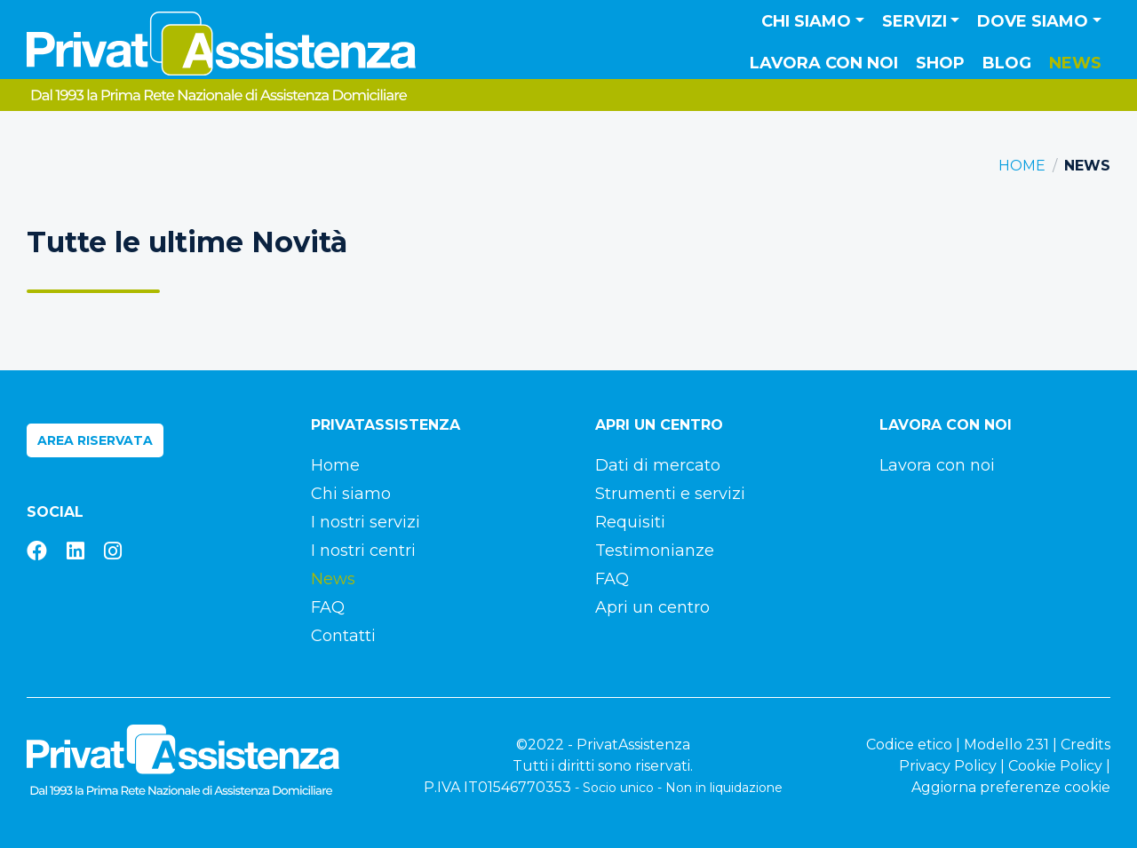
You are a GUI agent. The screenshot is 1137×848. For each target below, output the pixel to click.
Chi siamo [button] (806, 21)
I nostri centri (363, 550)
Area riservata (95, 440)
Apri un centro (652, 607)
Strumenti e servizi (670, 493)
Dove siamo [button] (1032, 21)
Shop (940, 63)
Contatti (343, 636)
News (1075, 63)
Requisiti (630, 522)
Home (1022, 165)
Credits (1085, 744)
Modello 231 (1006, 744)
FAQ (328, 607)
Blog (1006, 63)
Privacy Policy (948, 765)
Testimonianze (654, 550)
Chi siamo (351, 493)
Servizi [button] (914, 21)
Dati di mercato (657, 465)
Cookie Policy (1055, 765)
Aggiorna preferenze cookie (1010, 787)
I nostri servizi (365, 522)
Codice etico (909, 744)
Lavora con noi (824, 63)
